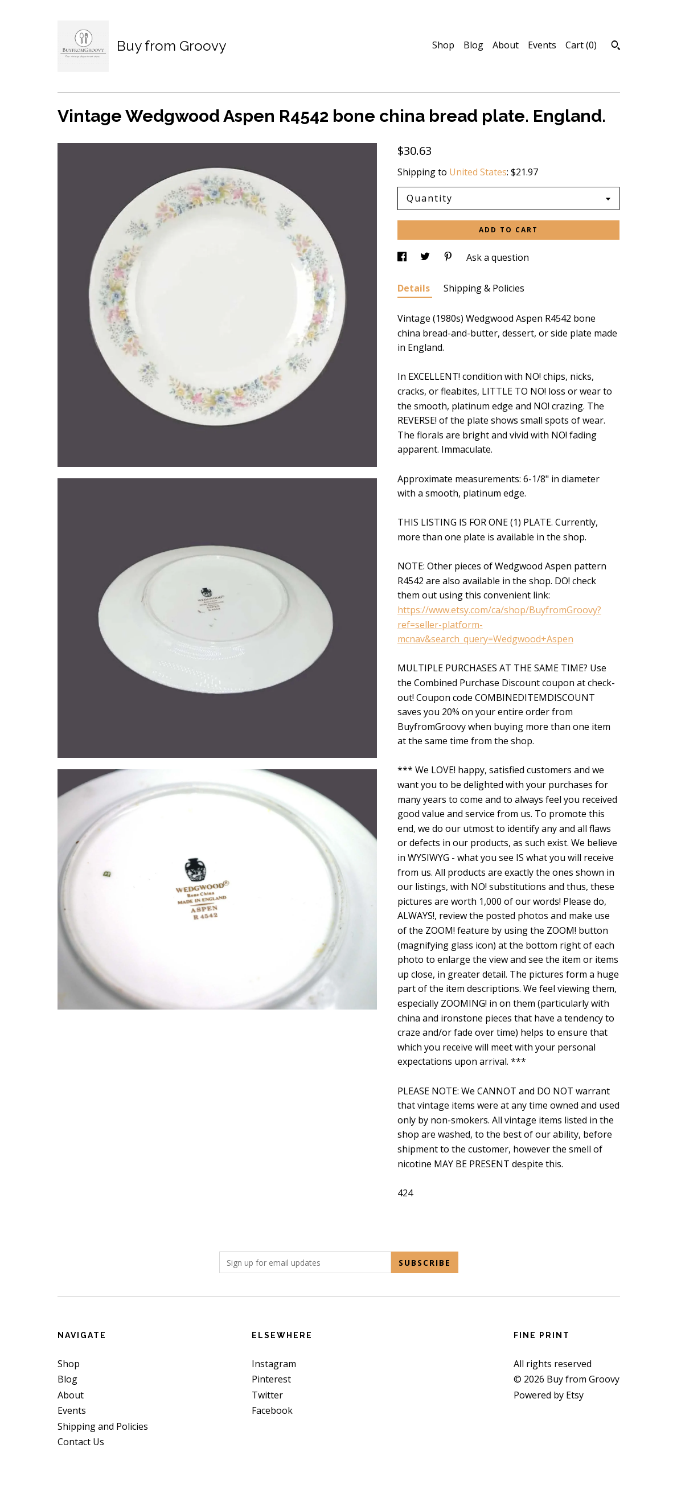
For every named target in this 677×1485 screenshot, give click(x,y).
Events (542, 45)
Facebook (272, 1410)
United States (478, 172)
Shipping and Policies (103, 1426)
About (506, 45)
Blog (473, 45)
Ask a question (497, 257)
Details (414, 288)
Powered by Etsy (549, 1395)
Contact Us (81, 1441)
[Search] (616, 46)
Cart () (581, 45)
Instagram (274, 1363)
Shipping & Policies (484, 288)
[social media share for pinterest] (449, 257)
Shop (443, 45)
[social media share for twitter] (426, 257)
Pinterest (271, 1379)
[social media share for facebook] (403, 257)
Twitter (267, 1395)
